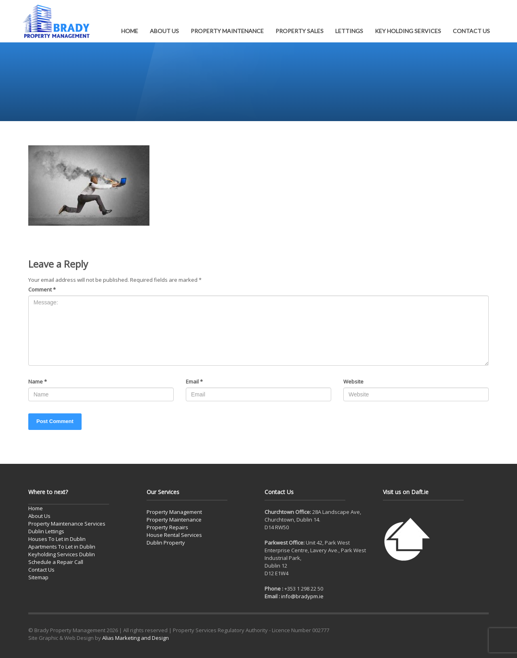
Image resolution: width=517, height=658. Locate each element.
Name (37, 381)
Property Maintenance (174, 519)
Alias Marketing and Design (135, 637)
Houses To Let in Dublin (57, 539)
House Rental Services (174, 535)
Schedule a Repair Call (55, 562)
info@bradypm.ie (302, 596)
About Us (39, 516)
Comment (42, 289)
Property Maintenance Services (66, 523)
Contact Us (41, 569)
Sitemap (38, 577)
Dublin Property (166, 542)
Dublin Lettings (46, 531)
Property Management (174, 512)
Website (353, 381)
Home (35, 508)
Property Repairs (167, 527)
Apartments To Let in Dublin (61, 546)
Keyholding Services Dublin (61, 554)
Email (194, 381)
